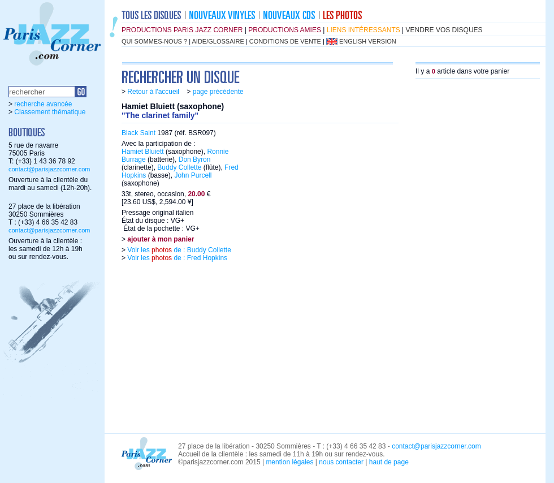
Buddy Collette (179, 167)
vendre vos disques (444, 30)
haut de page (389, 462)
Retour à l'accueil (153, 92)
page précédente (218, 92)
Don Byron (195, 159)
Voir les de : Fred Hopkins (176, 258)
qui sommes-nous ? (154, 41)
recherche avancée (43, 104)
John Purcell (192, 175)
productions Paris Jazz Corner (182, 30)
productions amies (284, 30)
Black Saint (138, 133)
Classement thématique (49, 112)
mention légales (289, 462)
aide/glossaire (218, 41)
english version (367, 41)
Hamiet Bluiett (143, 152)
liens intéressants (363, 30)
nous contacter (341, 462)
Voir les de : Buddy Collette (178, 250)
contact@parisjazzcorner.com (49, 169)
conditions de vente (285, 41)
